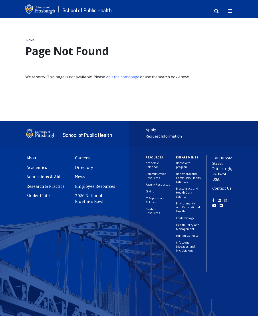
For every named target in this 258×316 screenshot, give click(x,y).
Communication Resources (156, 176)
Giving (150, 191)
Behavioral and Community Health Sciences (188, 178)
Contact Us (222, 188)
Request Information (164, 136)
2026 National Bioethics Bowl (89, 198)
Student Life (38, 195)
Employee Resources (95, 186)
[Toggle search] (218, 11)
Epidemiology (185, 218)
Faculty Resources (158, 184)
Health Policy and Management (187, 227)
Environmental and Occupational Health (188, 207)
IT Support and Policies (155, 200)
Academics (36, 167)
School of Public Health (87, 10)
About (32, 158)
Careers (82, 158)
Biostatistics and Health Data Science (187, 192)
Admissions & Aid (43, 176)
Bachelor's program (183, 165)
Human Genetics (187, 236)
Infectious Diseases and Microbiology (185, 246)
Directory (84, 167)
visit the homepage (122, 76)
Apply (151, 129)
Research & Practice (45, 186)
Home (30, 40)
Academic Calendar (152, 165)
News (80, 176)
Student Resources (153, 211)
